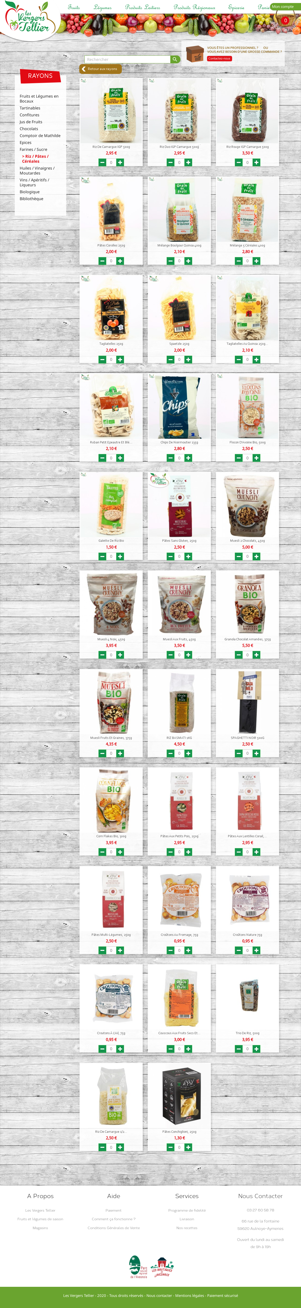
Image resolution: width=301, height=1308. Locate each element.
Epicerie (236, 7)
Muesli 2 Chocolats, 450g (247, 541)
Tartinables (30, 108)
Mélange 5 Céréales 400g (247, 245)
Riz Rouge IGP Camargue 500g (247, 147)
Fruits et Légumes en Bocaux (39, 99)
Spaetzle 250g (179, 344)
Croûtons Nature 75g (247, 935)
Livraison (187, 1219)
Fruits (74, 7)
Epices (26, 142)
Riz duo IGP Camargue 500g (179, 147)
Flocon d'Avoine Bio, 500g (248, 442)
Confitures (29, 115)
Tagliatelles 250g (111, 344)
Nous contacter (159, 1295)
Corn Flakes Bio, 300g (111, 836)
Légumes (102, 7)
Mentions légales (189, 1295)
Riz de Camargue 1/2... (111, 1132)
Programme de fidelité (187, 1210)
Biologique (30, 191)
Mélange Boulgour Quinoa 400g (179, 245)
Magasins (40, 1228)
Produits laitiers (142, 7)
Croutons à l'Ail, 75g (111, 1033)
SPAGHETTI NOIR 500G (247, 738)
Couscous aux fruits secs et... (179, 1033)
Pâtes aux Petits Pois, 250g (179, 836)
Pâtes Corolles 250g (111, 245)
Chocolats (29, 128)
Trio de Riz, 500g (247, 1033)
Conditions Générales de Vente (114, 1228)
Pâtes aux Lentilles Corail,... (247, 836)
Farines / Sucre (33, 149)
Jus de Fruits (31, 121)
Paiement (114, 1210)
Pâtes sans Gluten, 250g (179, 541)
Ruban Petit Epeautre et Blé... (111, 442)
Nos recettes (186, 1228)
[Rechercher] (127, 59)
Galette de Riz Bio (111, 541)
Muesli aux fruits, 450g (179, 639)
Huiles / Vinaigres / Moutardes (37, 171)
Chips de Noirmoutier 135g (179, 442)
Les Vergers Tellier (40, 1210)
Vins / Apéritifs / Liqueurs (34, 182)
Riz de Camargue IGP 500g (111, 147)
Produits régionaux (194, 7)
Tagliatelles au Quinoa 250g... (247, 344)
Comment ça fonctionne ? (114, 1219)
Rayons (40, 76)
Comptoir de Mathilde (40, 135)
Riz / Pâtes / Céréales (35, 159)
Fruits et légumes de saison (40, 1219)
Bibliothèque (31, 198)
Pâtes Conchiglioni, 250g (179, 1132)
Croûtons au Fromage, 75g (179, 935)
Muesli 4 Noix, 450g (111, 639)
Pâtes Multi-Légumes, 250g (111, 935)
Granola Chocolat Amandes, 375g (247, 639)
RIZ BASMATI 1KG (179, 738)
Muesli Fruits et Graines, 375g (111, 738)
